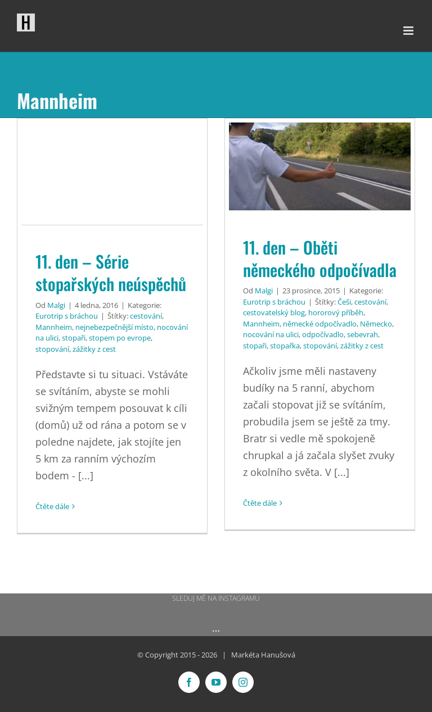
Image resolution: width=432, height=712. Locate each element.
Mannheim (53, 327)
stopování (52, 349)
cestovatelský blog (274, 312)
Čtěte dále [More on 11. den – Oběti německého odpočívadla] (260, 503)
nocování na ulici (271, 334)
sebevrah (362, 334)
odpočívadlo (323, 334)
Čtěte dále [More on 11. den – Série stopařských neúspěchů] (52, 506)
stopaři (74, 338)
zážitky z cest (94, 349)
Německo (376, 324)
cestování (146, 316)
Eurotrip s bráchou (66, 316)
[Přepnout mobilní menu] (409, 31)
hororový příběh (335, 312)
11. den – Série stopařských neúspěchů (110, 272)
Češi (344, 302)
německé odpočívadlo (320, 324)
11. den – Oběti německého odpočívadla (320, 258)
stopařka (285, 346)
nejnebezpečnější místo (114, 327)
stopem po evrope (120, 338)
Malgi (56, 305)
